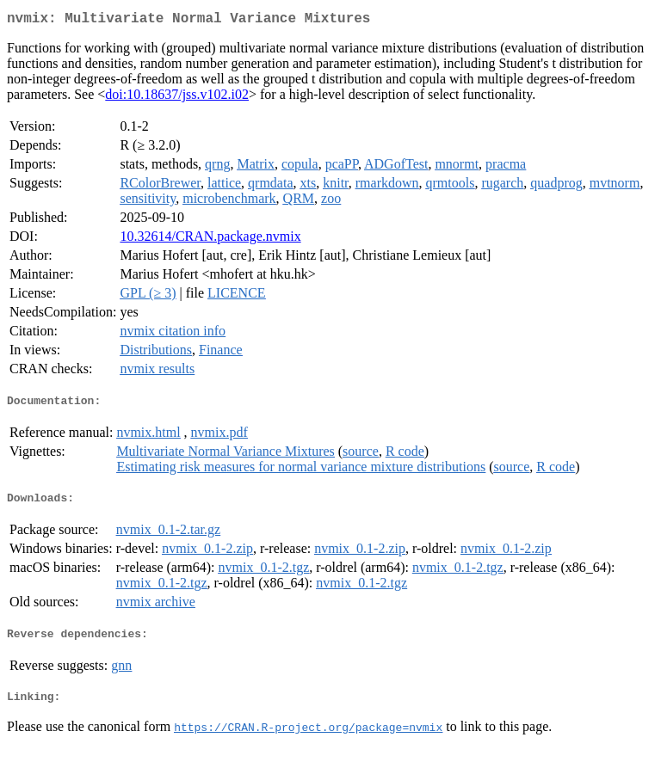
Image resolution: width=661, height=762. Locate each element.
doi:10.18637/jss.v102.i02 (177, 97)
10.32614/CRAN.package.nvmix (210, 239)
